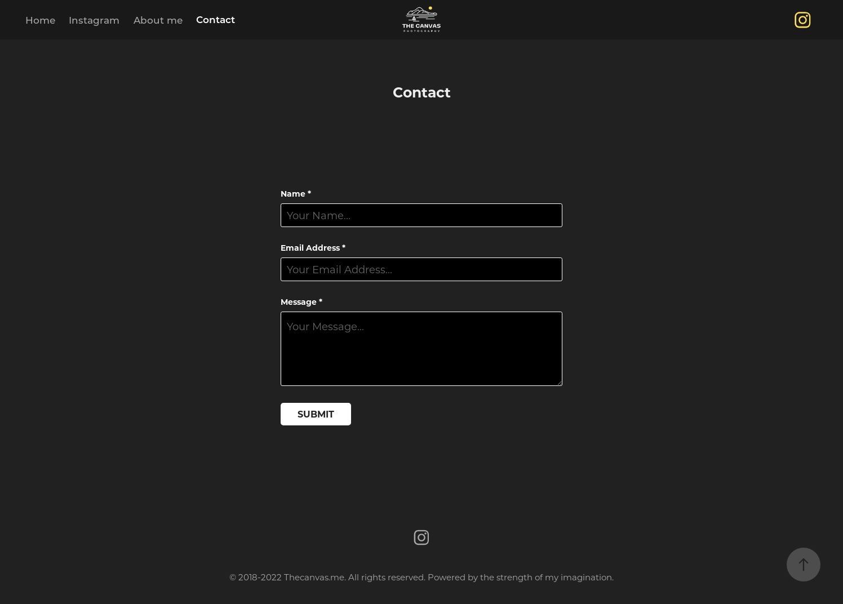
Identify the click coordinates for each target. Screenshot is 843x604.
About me (158, 20)
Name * (296, 194)
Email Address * (313, 248)
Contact (215, 19)
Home (40, 20)
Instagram (94, 20)
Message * (301, 302)
